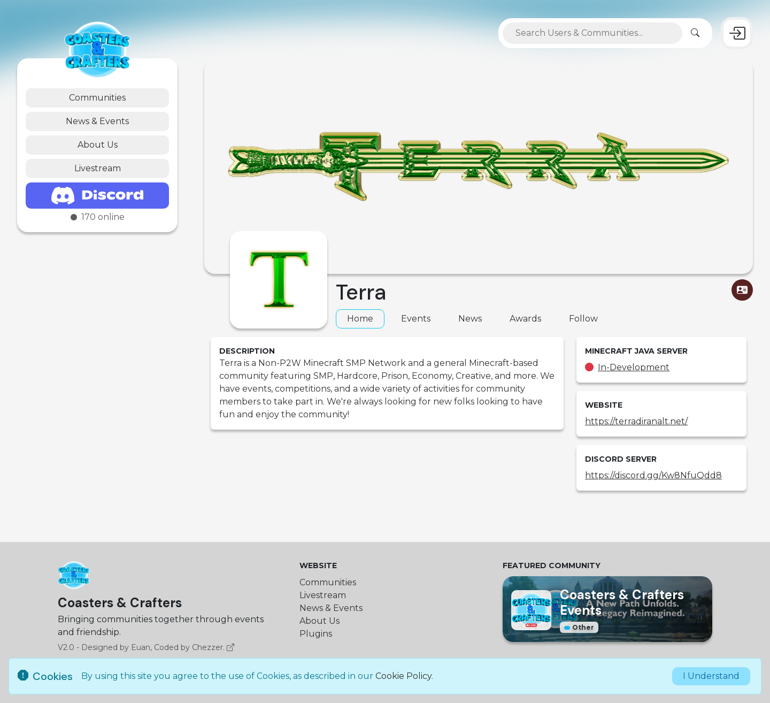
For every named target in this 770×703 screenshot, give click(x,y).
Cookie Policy (403, 676)
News (470, 319)
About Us (98, 145)
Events (415, 319)
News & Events (97, 121)
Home (360, 319)
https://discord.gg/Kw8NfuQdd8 (653, 475)
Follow (583, 319)
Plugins (315, 634)
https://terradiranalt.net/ (636, 421)
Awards (525, 319)
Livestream (97, 168)
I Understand (711, 676)
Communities (97, 98)
